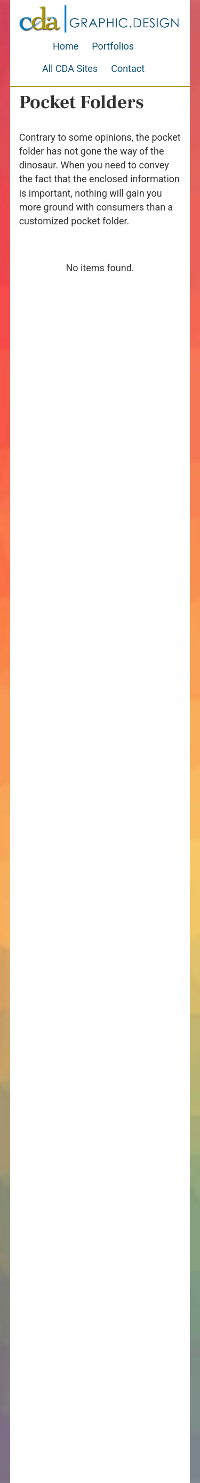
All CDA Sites (70, 68)
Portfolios (113, 46)
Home (65, 46)
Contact (128, 68)
